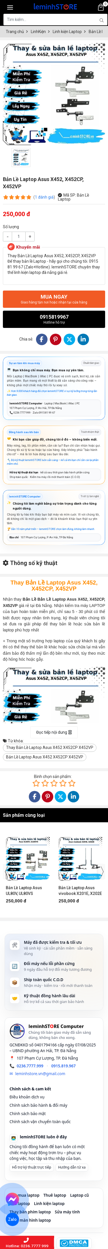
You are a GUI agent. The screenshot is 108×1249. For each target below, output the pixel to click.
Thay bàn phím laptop (30, 1212)
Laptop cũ (79, 1195)
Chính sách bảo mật (28, 1113)
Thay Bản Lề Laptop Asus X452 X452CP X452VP (49, 747)
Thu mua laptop (24, 1195)
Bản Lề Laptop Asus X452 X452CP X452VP (44, 757)
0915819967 (54, 319)
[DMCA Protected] (74, 1243)
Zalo (12, 1219)
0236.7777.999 (30, 1066)
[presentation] (6, 871)
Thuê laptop (54, 1195)
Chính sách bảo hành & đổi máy (38, 1105)
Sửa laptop (20, 1203)
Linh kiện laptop (49, 1203)
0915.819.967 (63, 1066)
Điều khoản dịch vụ (27, 1097)
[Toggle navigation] (10, 7)
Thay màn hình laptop (30, 1220)
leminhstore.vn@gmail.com (40, 1073)
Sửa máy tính (67, 1212)
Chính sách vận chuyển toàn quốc (40, 1121)
